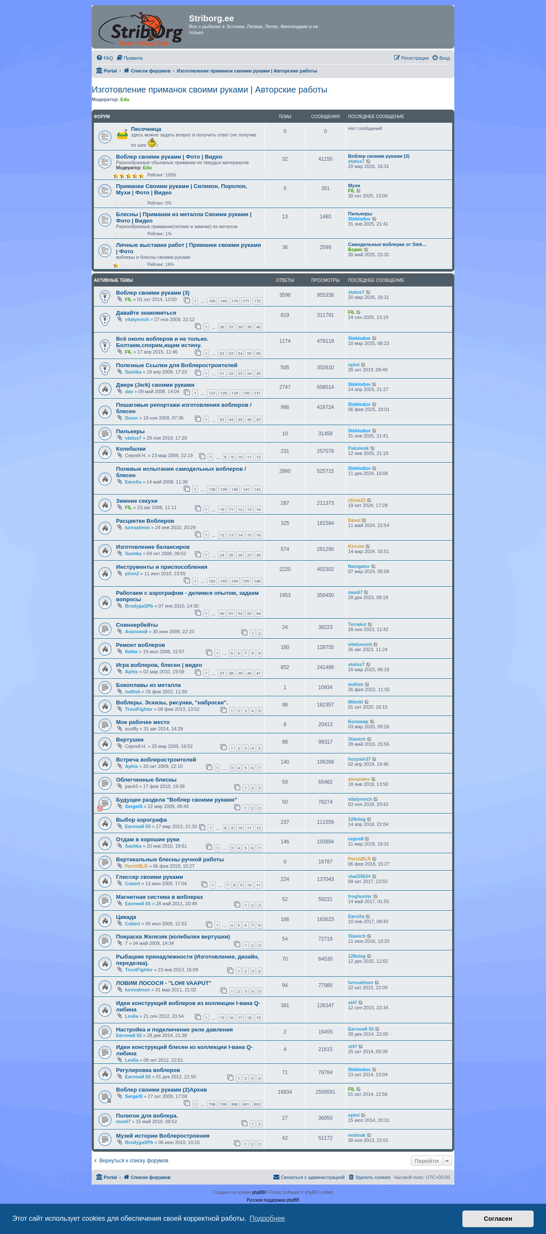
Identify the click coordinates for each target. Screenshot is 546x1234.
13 (249, 509)
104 (235, 581)
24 (249, 373)
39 (249, 327)
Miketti (355, 701)
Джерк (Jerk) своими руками (155, 385)
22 (231, 373)
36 (222, 327)
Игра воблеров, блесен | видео (159, 665)
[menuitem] (104, 58)
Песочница (146, 129)
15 (249, 535)
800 (235, 1104)
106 (257, 581)
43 (222, 419)
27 (249, 555)
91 (231, 613)
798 (212, 1104)
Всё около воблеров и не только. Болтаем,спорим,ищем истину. (162, 342)
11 (249, 457)
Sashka (133, 371)
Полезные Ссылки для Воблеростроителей (177, 365)
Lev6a (131, 1016)
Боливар (358, 721)
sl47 (352, 1002)
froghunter (360, 896)
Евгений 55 (138, 826)
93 (249, 613)
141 (246, 489)
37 (231, 327)
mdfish (132, 691)
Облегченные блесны (146, 779)
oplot (354, 364)
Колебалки (131, 449)
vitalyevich (137, 319)
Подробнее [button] (267, 1218)
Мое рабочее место (143, 722)
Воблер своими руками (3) (379, 156)
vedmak (357, 1135)
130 (246, 393)
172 (257, 301)
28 (258, 555)
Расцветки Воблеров (145, 521)
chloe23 (357, 500)
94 (258, 613)
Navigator (359, 566)
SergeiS (133, 806)
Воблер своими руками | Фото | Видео (169, 157)
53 (231, 353)
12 (258, 457)
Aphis (131, 671)
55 (249, 353)
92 (240, 613)
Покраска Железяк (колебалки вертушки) (173, 936)
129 (235, 393)
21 (222, 373)
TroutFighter (139, 709)
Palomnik (358, 448)
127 (212, 393)
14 (258, 509)
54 (240, 353)
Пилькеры (360, 213)
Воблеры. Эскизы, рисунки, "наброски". (172, 702)
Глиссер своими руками (149, 877)
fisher (131, 651)
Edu (124, 99)
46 (249, 419)
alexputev (359, 779)
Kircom (356, 546)
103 (223, 581)
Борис (355, 249)
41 (258, 673)
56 (258, 353)
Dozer (131, 417)
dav (129, 391)
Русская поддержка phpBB (273, 1200)
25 (258, 373)
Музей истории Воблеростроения (162, 1136)
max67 (355, 592)
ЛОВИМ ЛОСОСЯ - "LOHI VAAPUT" (164, 983)
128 (223, 393)
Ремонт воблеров (140, 645)
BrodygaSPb (139, 605)
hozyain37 (359, 759)
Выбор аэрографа (141, 820)
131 (257, 393)
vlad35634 (359, 876)
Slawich (357, 739)
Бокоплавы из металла (148, 685)
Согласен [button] (498, 1218)
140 (235, 489)
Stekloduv (359, 218)
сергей (355, 838)
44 (231, 419)
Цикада (126, 917)
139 (223, 489)
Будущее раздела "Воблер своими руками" (176, 800)
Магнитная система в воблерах (159, 897)
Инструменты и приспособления (161, 567)
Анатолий (136, 631)
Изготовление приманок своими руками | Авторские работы (209, 89)
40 (258, 327)
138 (212, 489)
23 (240, 373)
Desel (354, 520)
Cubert (132, 883)
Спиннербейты (137, 625)
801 (246, 1104)
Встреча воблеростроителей (156, 759)
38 (240, 327)
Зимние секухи (136, 501)
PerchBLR (136, 866)
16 (258, 535)
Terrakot (357, 624)
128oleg (357, 819)
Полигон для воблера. (147, 1115)
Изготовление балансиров (153, 547)
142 (257, 489)
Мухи (354, 185)
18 (249, 1017)
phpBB (258, 1192)
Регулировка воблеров (148, 1070)
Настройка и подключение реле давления (174, 1029)
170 (235, 301)
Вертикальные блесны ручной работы (170, 859)
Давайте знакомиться (146, 313)
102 (212, 581)
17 (240, 1017)
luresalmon (137, 527)
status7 (356, 161)
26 (240, 555)
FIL (351, 190)
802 (257, 1104)
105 (246, 581)
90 (222, 613)
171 (246, 301)
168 (212, 301)
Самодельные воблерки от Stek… (387, 244)
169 (223, 301)
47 (258, 419)
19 (258, 1017)
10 (240, 457)
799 (223, 1104)
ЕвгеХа (133, 481)
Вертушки (130, 739)
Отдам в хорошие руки (148, 839)
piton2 (132, 573)
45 (240, 419)
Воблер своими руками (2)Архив (161, 1089)
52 (222, 353)
